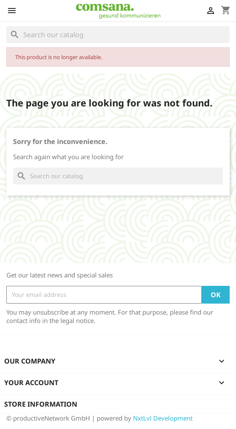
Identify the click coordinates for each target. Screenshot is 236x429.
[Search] (118, 34)
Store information (40, 404)
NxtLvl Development (163, 418)
